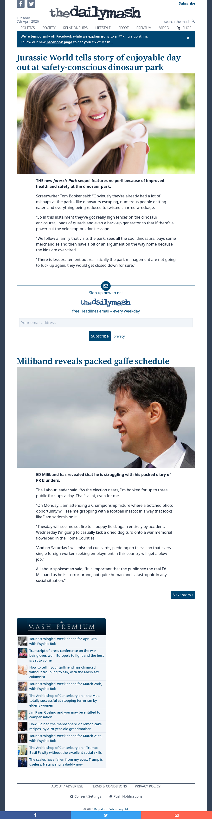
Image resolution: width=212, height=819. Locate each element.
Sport (123, 28)
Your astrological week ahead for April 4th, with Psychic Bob (63, 641)
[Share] (176, 815)
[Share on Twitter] (106, 815)
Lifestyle (103, 28)
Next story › (183, 595)
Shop (184, 28)
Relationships (75, 28)
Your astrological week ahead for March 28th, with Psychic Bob (65, 686)
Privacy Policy (148, 786)
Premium (144, 28)
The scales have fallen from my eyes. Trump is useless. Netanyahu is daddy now (66, 762)
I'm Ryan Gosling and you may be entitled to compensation (64, 714)
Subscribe (100, 336)
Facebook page (59, 42)
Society (49, 28)
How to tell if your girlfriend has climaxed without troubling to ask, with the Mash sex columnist (64, 672)
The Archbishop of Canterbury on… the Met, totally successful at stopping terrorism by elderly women (64, 700)
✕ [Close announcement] (188, 38)
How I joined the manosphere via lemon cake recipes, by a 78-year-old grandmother (65, 726)
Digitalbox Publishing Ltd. (111, 809)
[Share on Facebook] (35, 815)
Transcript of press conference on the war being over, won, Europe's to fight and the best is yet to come (66, 655)
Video (164, 28)
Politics (28, 28)
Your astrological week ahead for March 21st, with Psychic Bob (65, 738)
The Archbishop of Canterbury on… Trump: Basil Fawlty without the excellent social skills (65, 750)
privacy (119, 336)
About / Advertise (67, 786)
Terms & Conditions (109, 786)
